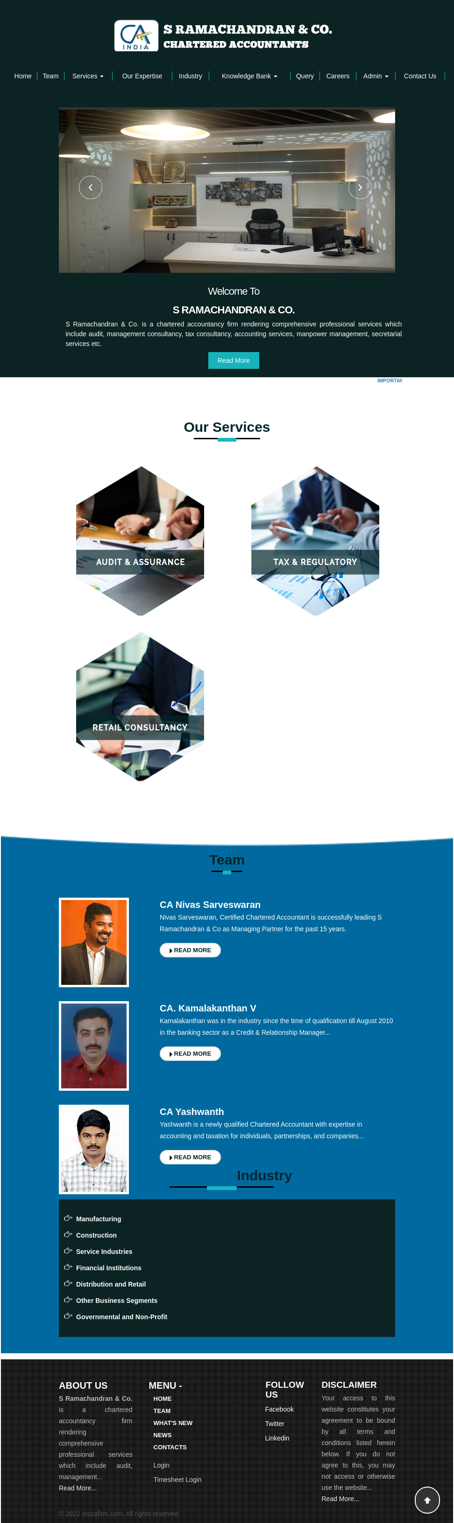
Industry (190, 76)
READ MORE (190, 950)
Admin (376, 76)
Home (23, 76)
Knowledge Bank (249, 76)
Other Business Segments (116, 1300)
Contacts (170, 1447)
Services (88, 76)
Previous (90, 187)
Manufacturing (98, 1219)
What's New (173, 1422)
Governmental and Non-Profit (121, 1317)
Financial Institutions (109, 1268)
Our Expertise (142, 76)
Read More (234, 360)
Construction (96, 1235)
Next (360, 187)
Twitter (274, 1423)
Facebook (279, 1409)
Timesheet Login (178, 1479)
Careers (338, 76)
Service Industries (104, 1251)
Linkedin (277, 1438)
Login (162, 1465)
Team (50, 76)
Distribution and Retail (111, 1284)
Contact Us (420, 76)
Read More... (78, 1488)
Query (305, 76)
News (163, 1435)
